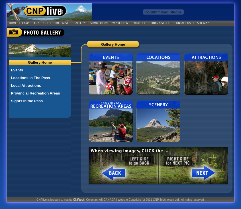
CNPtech (79, 199)
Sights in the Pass (27, 101)
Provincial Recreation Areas (35, 93)
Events (17, 70)
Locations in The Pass (30, 78)
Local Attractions (26, 85)
